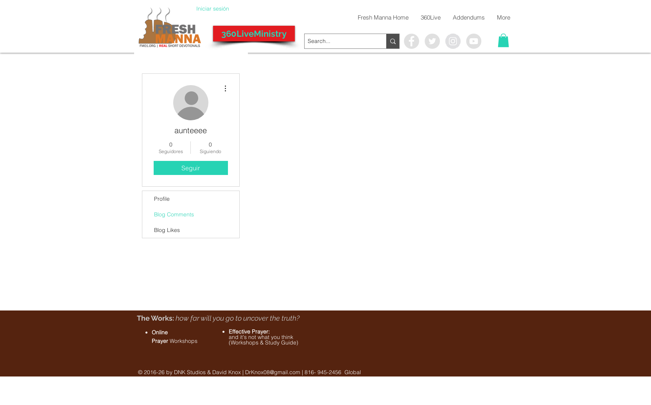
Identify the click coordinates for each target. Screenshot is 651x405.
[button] (503, 40)
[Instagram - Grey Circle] (453, 41)
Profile (162, 198)
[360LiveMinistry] (254, 33)
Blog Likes (167, 230)
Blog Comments (174, 214)
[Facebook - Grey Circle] (411, 41)
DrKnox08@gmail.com (272, 372)
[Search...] (339, 41)
